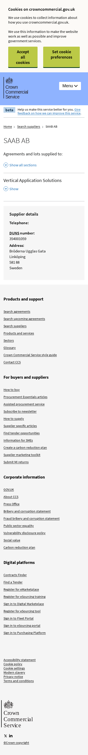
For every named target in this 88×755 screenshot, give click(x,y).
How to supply (14, 418)
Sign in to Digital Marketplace (24, 604)
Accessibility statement (20, 660)
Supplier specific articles (20, 426)
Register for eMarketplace (21, 589)
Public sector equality (19, 526)
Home (8, 126)
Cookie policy (13, 664)
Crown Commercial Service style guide (30, 355)
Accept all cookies (23, 57)
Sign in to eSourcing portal (22, 625)
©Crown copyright (16, 743)
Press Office (11, 504)
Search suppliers (28, 126)
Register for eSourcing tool (22, 611)
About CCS (11, 497)
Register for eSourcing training (25, 596)
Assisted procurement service (24, 404)
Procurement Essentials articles (25, 397)
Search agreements (17, 311)
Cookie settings (14, 668)
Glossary (10, 348)
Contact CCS (12, 362)
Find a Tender (13, 582)
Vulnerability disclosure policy (25, 533)
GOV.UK (9, 489)
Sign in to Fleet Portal (19, 618)
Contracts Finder (15, 575)
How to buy (12, 390)
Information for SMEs (18, 440)
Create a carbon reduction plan (25, 447)
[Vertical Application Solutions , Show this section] (44, 184)
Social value (12, 540)
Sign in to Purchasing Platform (25, 633)
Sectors (9, 340)
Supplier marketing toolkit (22, 455)
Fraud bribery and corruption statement (32, 518)
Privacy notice (13, 677)
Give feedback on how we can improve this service (49, 111)
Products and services (19, 333)
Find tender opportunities (22, 433)
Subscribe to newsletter (20, 411)
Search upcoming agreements (24, 319)
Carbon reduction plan (19, 547)
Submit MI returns (16, 462)
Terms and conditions (19, 681)
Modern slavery (14, 672)
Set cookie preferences (61, 54)
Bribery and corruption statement (27, 511)
